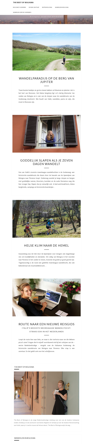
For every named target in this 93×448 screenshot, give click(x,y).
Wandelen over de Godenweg (22, 12)
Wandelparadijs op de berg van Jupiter (46, 80)
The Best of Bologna (23, 2)
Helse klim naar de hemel (46, 245)
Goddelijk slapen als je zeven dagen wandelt (46, 162)
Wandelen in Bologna (62, 7)
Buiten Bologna (47, 7)
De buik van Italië (34, 7)
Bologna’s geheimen (19, 7)
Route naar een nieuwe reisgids (47, 327)
